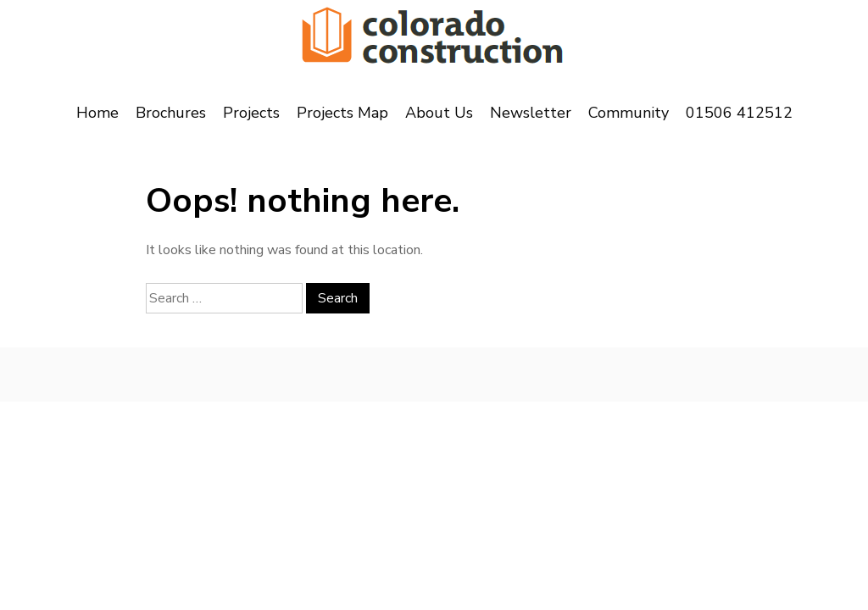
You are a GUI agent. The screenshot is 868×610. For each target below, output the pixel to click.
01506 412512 (739, 113)
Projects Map (342, 113)
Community (628, 113)
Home (97, 113)
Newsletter (530, 113)
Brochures (171, 113)
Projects (251, 113)
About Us (439, 113)
